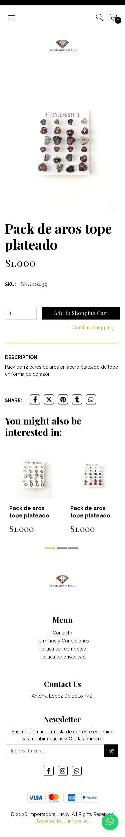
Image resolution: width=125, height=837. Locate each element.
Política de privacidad (63, 657)
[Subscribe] (111, 750)
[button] (50, 548)
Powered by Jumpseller (62, 821)
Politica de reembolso (62, 648)
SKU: (10, 284)
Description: (22, 357)
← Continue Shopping (90, 327)
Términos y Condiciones (62, 640)
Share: (13, 400)
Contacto (62, 632)
